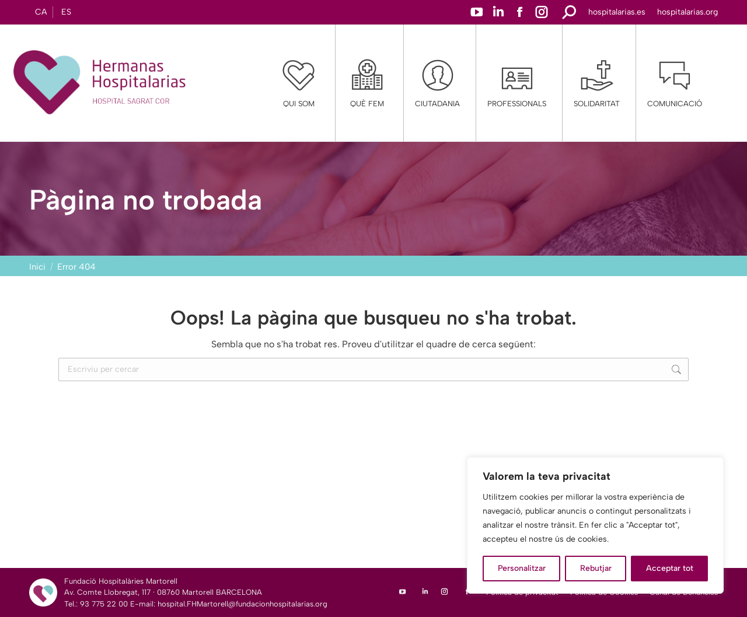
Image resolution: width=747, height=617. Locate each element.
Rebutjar (596, 568)
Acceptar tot (669, 568)
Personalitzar (522, 568)
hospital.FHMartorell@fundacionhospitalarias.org (242, 603)
